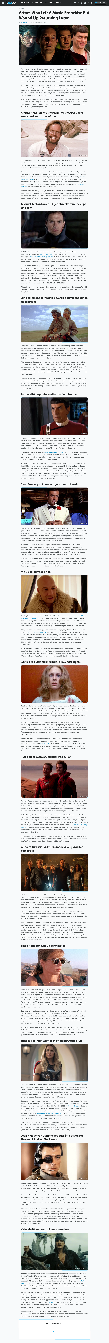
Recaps (59, 3)
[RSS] (91, 3)
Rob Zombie (44, 743)
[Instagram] (82, 3)
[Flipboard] (85, 3)
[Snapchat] (88, 3)
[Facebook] (72, 3)
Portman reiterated (73, 1106)
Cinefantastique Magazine (55, 452)
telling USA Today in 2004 (36, 632)
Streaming (49, 3)
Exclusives (25, 3)
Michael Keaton (46, 254)
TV (41, 3)
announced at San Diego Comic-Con (50, 1113)
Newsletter (100, 3)
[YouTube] (75, 3)
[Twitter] (78, 3)
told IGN (50, 1302)
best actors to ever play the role (41, 257)
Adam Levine (24, 22)
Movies (35, 3)
